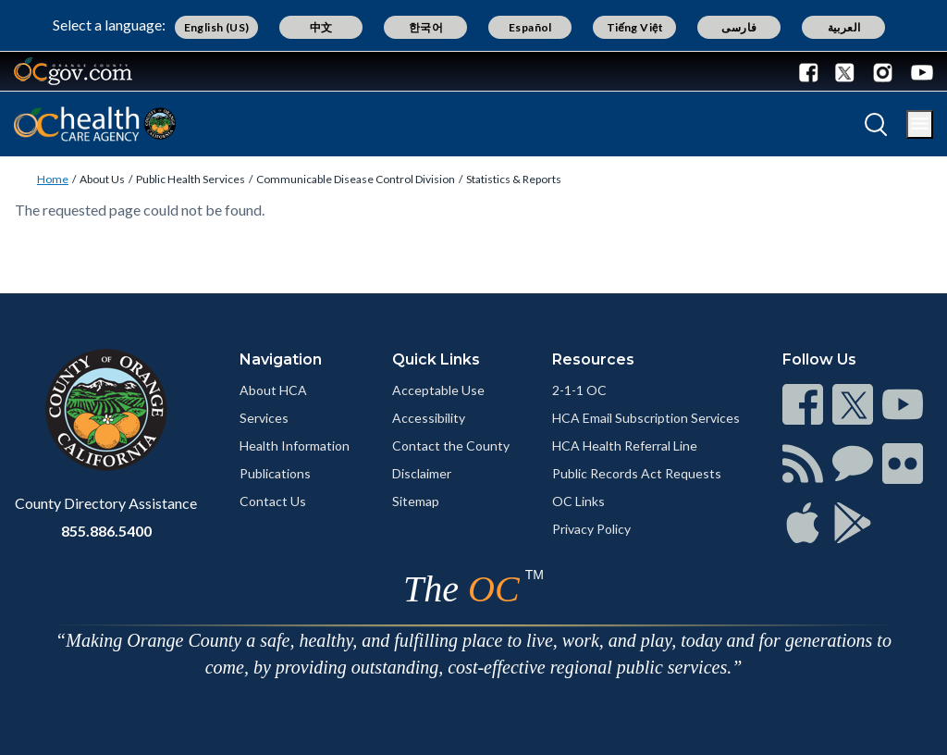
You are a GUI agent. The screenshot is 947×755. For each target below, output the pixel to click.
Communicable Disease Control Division (355, 179)
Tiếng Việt (635, 27)
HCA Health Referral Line (624, 445)
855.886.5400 (106, 530)
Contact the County (451, 445)
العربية (844, 27)
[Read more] (73, 71)
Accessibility (428, 418)
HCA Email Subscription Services (646, 418)
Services (264, 418)
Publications (275, 473)
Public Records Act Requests (636, 473)
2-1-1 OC (579, 390)
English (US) (217, 27)
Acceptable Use (438, 390)
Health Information (295, 445)
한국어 (426, 27)
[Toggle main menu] (919, 124)
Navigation (281, 359)
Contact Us (273, 501)
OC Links (578, 501)
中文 (321, 27)
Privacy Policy (591, 529)
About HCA (273, 390)
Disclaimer (421, 473)
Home (52, 179)
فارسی (738, 27)
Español (530, 27)
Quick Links (436, 359)
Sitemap (415, 501)
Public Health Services (190, 179)
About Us (102, 179)
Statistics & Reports (513, 179)
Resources (593, 359)
